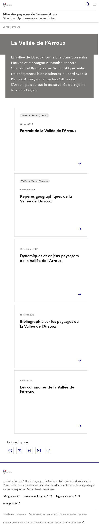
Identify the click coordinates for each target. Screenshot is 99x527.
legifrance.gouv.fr (66, 496)
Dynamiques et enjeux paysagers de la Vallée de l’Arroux (49, 258)
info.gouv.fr (9, 496)
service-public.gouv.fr (36, 496)
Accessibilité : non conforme (43, 514)
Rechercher (87, 4)
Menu (94, 4)
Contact (83, 514)
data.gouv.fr (10, 503)
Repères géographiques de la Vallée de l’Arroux (46, 199)
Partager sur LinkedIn (29, 450)
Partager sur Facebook (10, 450)
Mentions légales (67, 514)
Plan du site (8, 514)
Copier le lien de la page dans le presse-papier (48, 450)
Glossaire (21, 514)
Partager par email (38, 450)
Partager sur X (19, 450)
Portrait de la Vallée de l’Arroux (48, 131)
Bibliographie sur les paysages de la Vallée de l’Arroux (49, 324)
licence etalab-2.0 (72, 522)
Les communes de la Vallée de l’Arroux (47, 389)
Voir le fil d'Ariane (11, 26)
